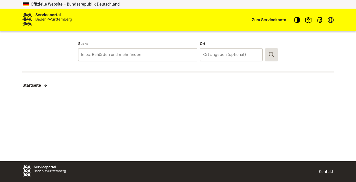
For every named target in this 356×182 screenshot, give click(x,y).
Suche (83, 44)
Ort (202, 44)
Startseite (32, 85)
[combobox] (137, 54)
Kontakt (326, 171)
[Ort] (231, 54)
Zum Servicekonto (269, 19)
